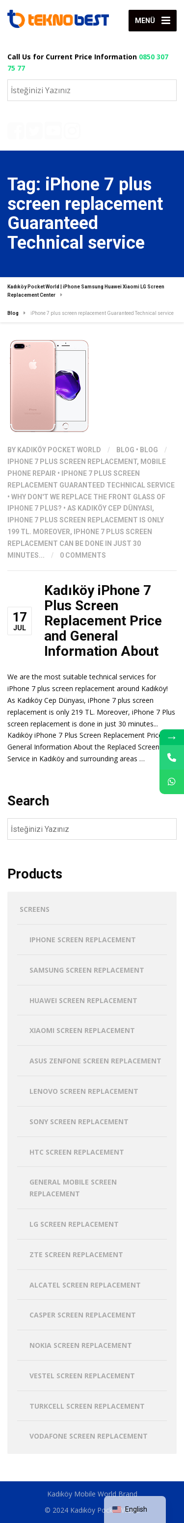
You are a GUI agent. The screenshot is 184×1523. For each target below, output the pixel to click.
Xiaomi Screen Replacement (82, 1030)
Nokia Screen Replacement (80, 1345)
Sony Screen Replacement (79, 1121)
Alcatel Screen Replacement (85, 1285)
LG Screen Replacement (74, 1224)
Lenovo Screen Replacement (83, 1091)
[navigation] (135, 1509)
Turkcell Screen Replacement (87, 1406)
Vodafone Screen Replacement (88, 1436)
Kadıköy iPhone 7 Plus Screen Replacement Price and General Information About (103, 620)
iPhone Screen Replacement (82, 939)
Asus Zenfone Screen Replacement (95, 1060)
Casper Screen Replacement (82, 1314)
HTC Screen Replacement (76, 1152)
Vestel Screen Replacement (82, 1375)
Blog (125, 450)
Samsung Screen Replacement (86, 970)
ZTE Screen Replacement (76, 1254)
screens (35, 909)
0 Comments (83, 555)
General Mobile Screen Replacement (73, 1187)
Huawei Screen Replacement (83, 1000)
